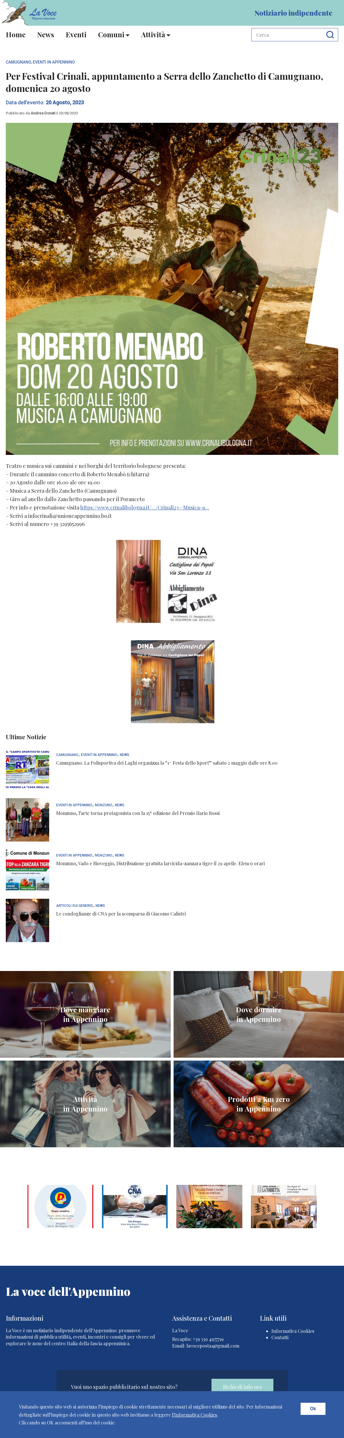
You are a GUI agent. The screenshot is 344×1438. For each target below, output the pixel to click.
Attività (153, 34)
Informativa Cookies (292, 1331)
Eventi (76, 34)
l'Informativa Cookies (194, 1415)
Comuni (111, 34)
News (45, 34)
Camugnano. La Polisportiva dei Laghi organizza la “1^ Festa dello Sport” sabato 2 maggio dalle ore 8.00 (166, 763)
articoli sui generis (74, 906)
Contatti (279, 1337)
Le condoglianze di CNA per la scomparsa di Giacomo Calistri (121, 914)
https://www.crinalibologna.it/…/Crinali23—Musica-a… (144, 507)
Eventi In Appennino (54, 62)
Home (15, 34)
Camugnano (18, 62)
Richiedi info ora (242, 1386)
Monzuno (103, 805)
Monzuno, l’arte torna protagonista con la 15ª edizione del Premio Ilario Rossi (138, 813)
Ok (313, 1408)
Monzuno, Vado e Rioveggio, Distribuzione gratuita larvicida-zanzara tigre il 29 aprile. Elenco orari (160, 863)
